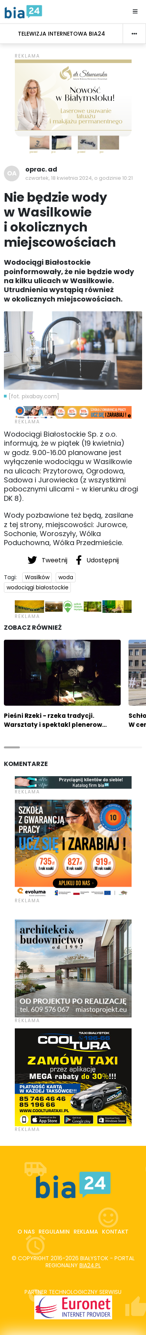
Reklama (86, 1231)
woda (65, 577)
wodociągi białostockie (38, 587)
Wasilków (37, 577)
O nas (26, 1231)
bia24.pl (90, 1265)
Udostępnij (97, 560)
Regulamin (54, 1231)
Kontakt (115, 1231)
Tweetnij (48, 560)
